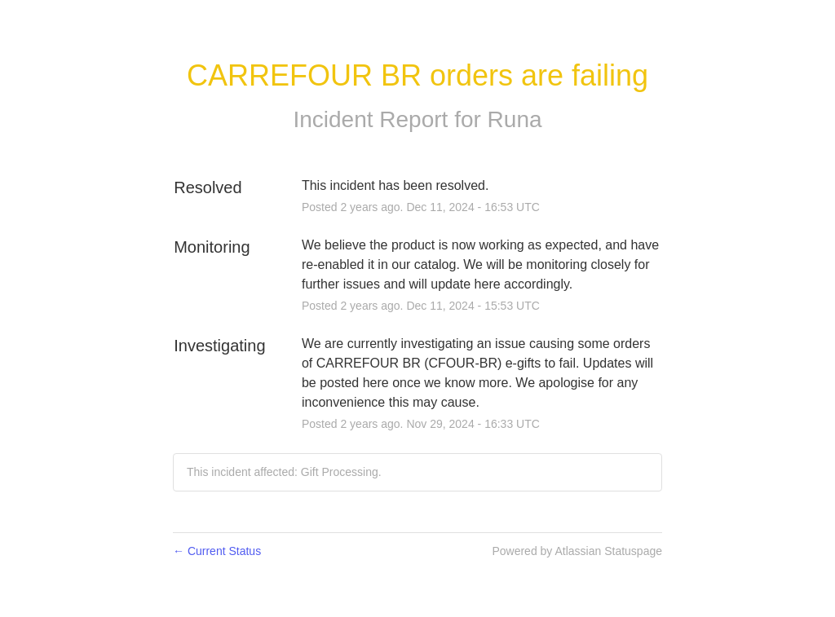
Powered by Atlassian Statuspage (577, 551)
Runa (515, 119)
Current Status (217, 551)
